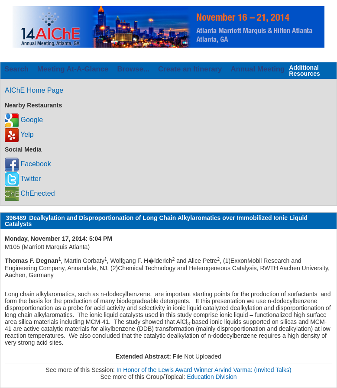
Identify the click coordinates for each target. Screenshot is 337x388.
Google (24, 119)
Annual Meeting (257, 69)
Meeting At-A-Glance (72, 69)
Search (16, 69)
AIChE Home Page (34, 90)
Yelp (19, 134)
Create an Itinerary (190, 69)
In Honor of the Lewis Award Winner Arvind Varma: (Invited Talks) (204, 369)
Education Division (212, 376)
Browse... (133, 69)
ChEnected (30, 193)
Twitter (23, 178)
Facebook (28, 164)
